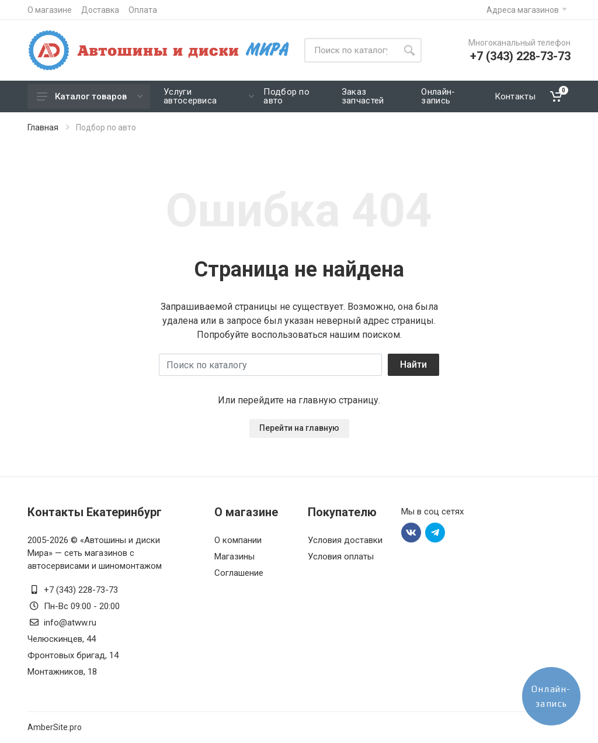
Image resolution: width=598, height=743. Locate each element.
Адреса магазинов (526, 10)
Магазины (234, 556)
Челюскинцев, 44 (61, 639)
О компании (238, 540)
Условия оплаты (341, 556)
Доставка (100, 10)
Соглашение (238, 573)
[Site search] (350, 50)
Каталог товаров (89, 96)
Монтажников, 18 (62, 671)
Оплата (142, 10)
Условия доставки (345, 540)
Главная (42, 127)
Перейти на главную (299, 428)
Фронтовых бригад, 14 (73, 655)
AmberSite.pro (54, 727)
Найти (413, 364)
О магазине (49, 10)
